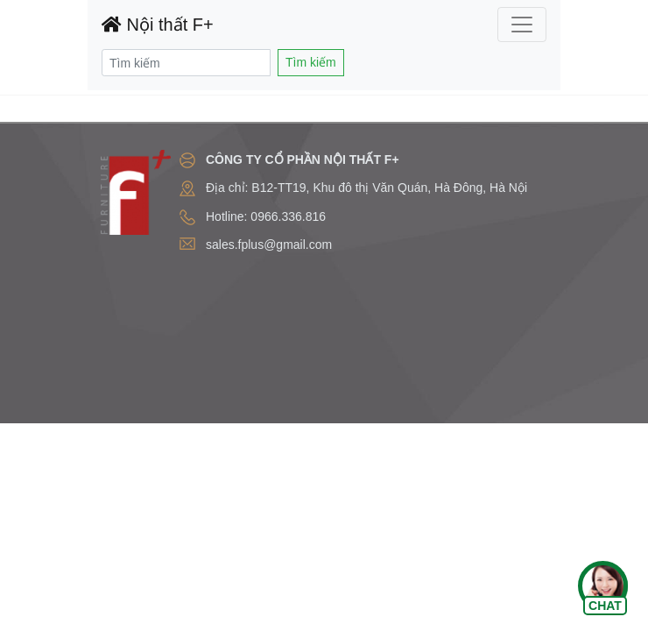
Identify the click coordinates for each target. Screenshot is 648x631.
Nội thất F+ (158, 24)
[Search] (186, 62)
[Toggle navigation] (521, 24)
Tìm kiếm (310, 62)
